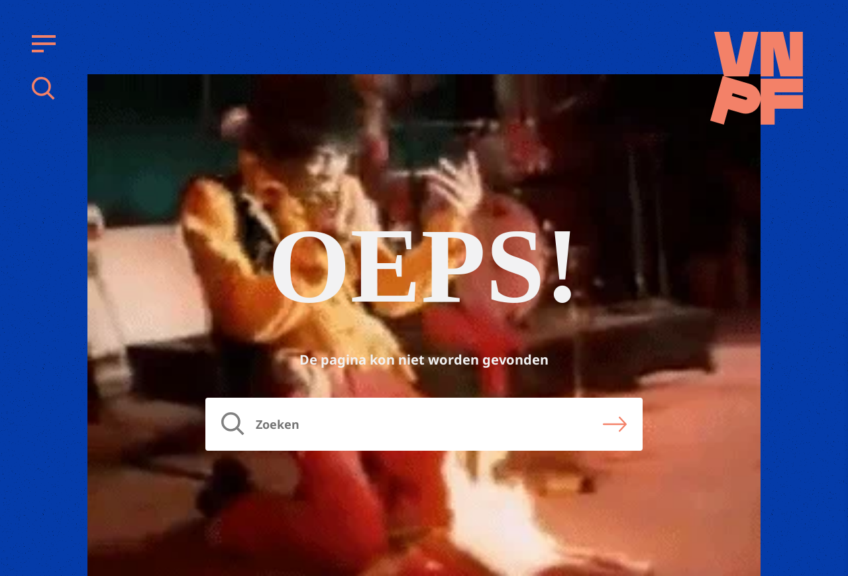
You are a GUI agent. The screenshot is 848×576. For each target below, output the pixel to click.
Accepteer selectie (735, 551)
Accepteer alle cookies (735, 513)
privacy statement (783, 380)
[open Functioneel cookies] (827, 425)
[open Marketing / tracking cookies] (827, 464)
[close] (827, 342)
